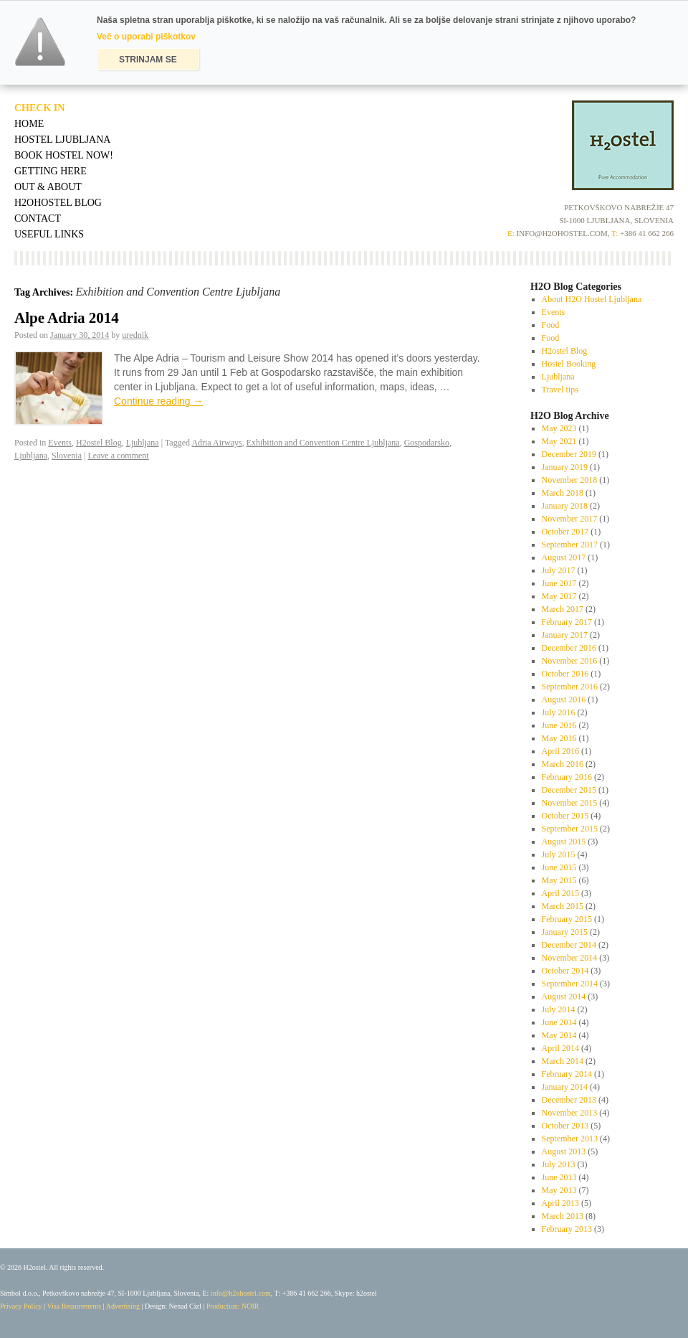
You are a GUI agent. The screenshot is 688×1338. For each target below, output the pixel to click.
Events (60, 443)
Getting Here (50, 171)
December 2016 (569, 648)
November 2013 (570, 1113)
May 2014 (559, 1035)
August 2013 (564, 1151)
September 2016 (570, 687)
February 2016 (567, 777)
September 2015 (570, 829)
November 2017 (570, 519)
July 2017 (558, 570)
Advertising (123, 1306)
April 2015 (560, 893)
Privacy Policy (21, 1306)
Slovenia (67, 456)
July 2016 (558, 712)
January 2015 (565, 932)
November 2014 (570, 958)
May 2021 (559, 441)
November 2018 (570, 480)
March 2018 (562, 493)
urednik (135, 335)
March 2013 (562, 1216)
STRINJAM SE (148, 60)
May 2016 (559, 738)
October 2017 (565, 532)
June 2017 (559, 583)
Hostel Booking (569, 364)
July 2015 (558, 854)
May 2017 (559, 596)
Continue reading (159, 401)
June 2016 (559, 725)
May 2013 (559, 1190)
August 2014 (564, 996)
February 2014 (567, 1074)
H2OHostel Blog (58, 202)
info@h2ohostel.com (241, 1293)
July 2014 (558, 1009)
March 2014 (562, 1061)
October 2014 (565, 971)
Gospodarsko (426, 443)
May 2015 (559, 880)
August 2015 (564, 842)
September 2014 (570, 984)
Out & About (48, 187)
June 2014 (559, 1022)
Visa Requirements (74, 1306)
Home (29, 123)
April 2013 (560, 1203)
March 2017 (562, 609)
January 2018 (565, 506)
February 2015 (567, 919)
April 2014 (560, 1048)
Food (551, 325)
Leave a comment (117, 456)
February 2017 (567, 622)
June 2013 (559, 1177)
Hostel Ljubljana (62, 139)
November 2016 (570, 661)
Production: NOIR (232, 1306)
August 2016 (564, 699)
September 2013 (570, 1139)
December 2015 (569, 790)
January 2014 (565, 1087)
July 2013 (558, 1164)
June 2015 (559, 867)
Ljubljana (142, 443)
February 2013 (567, 1229)
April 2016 (560, 751)
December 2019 (569, 454)
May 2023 (559, 428)
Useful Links (49, 234)
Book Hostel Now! (63, 155)
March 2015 (562, 906)
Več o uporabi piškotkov (146, 37)
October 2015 (565, 816)
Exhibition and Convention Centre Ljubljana (323, 443)
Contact (37, 218)
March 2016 (562, 764)
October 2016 (565, 674)
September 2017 (570, 545)
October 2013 (565, 1126)
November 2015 (570, 803)
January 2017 (565, 635)
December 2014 (569, 945)
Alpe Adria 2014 (66, 317)
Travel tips (560, 390)
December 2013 (569, 1100)
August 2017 (564, 557)
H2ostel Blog (99, 443)
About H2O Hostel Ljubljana (592, 299)
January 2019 (565, 467)
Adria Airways (216, 443)
